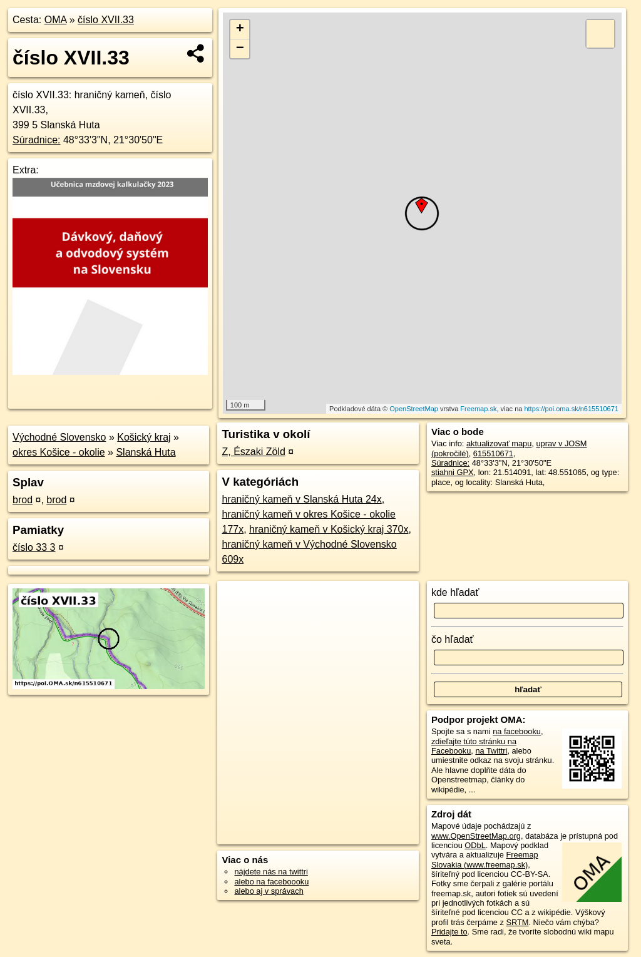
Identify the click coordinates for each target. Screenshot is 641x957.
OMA (55, 19)
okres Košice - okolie (59, 452)
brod (23, 499)
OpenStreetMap (413, 408)
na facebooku (517, 731)
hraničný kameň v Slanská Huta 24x (301, 499)
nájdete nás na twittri (270, 871)
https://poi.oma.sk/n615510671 (571, 408)
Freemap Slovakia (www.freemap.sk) (484, 859)
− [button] (240, 48)
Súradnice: (37, 140)
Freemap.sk (478, 408)
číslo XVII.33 (106, 19)
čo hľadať (452, 639)
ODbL (474, 845)
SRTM (517, 922)
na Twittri (491, 750)
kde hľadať (455, 592)
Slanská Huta (145, 452)
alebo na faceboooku (271, 881)
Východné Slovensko (59, 437)
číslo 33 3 (34, 547)
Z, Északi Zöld (253, 451)
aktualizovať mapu (498, 443)
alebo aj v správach (268, 891)
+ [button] (240, 29)
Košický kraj (143, 437)
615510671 (493, 453)
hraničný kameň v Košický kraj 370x (328, 529)
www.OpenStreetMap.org (476, 836)
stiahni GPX (452, 472)
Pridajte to (449, 931)
